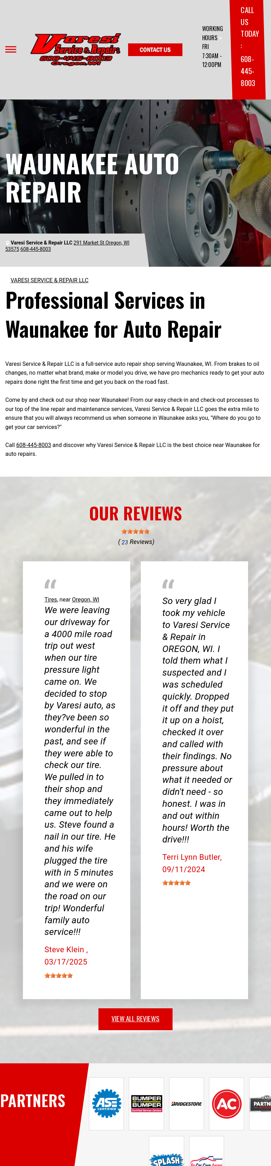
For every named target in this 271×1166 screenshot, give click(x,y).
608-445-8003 (248, 70)
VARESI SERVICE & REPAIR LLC (50, 280)
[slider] (135, 531)
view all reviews (135, 1018)
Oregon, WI (85, 599)
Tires (50, 599)
